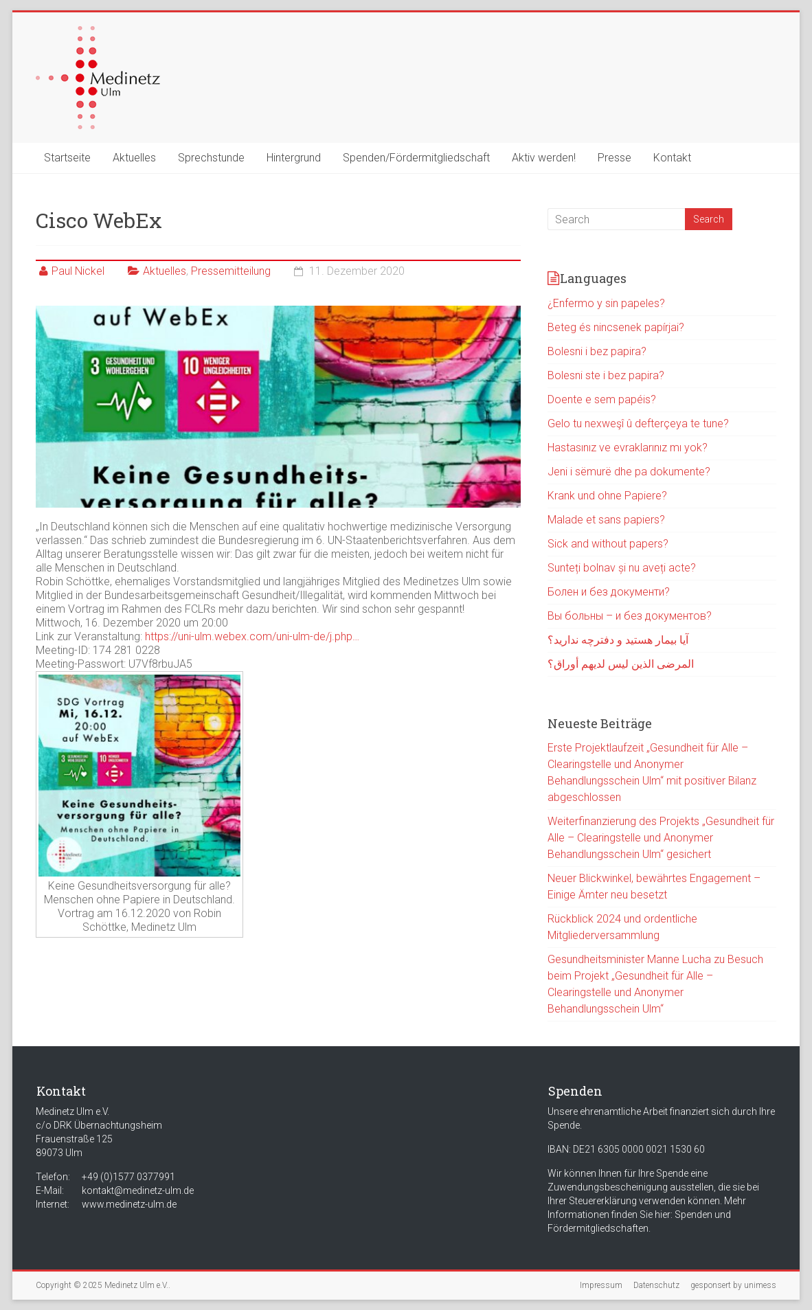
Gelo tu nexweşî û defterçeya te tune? (638, 423)
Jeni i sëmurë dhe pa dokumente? (629, 471)
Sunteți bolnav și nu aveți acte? (622, 567)
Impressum (601, 1285)
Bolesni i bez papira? (597, 351)
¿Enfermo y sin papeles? (606, 303)
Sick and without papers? (608, 543)
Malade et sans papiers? (606, 519)
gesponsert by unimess (733, 1285)
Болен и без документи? (609, 591)
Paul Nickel (78, 271)
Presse (614, 157)
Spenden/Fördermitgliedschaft (416, 157)
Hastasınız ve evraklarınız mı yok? (628, 447)
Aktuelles (134, 157)
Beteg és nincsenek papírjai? (616, 327)
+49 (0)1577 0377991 (128, 1176)
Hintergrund (294, 157)
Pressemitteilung (231, 271)
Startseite (67, 157)
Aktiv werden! (544, 157)
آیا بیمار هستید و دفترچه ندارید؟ (618, 639)
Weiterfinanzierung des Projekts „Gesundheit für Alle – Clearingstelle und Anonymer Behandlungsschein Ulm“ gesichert (661, 838)
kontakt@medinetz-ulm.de (138, 1190)
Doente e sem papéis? (602, 399)
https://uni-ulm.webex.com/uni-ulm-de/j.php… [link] (252, 636)
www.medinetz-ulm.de (129, 1204)
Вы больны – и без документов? (630, 615)
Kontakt (672, 157)
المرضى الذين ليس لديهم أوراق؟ (621, 663)
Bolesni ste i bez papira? (606, 375)
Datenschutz (656, 1285)
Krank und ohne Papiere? (607, 495)
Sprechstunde (211, 157)
